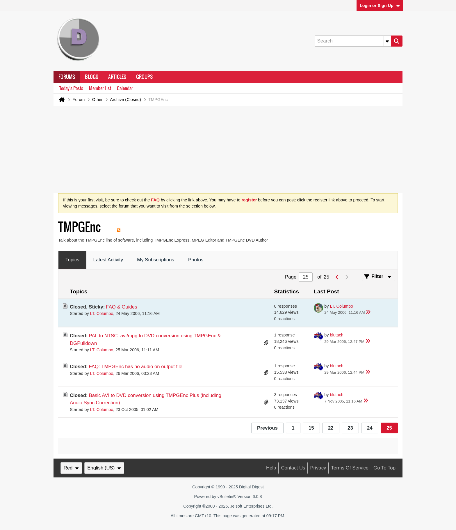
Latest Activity (108, 260)
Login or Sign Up (380, 5)
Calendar (125, 88)
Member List (100, 88)
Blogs (91, 77)
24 (370, 428)
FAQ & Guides (121, 307)
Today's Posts (71, 88)
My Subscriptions (155, 260)
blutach (336, 335)
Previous (267, 428)
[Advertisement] (228, 149)
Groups (144, 77)
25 (389, 428)
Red (71, 468)
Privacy (318, 468)
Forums (66, 77)
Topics (72, 260)
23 (350, 428)
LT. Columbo (101, 313)
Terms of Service (349, 468)
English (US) (104, 468)
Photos (195, 260)
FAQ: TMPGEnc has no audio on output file (136, 366)
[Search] (353, 41)
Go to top (384, 468)
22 (331, 428)
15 (311, 428)
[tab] (72, 260)
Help (271, 468)
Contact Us (293, 468)
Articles (117, 77)
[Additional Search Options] (387, 41)
